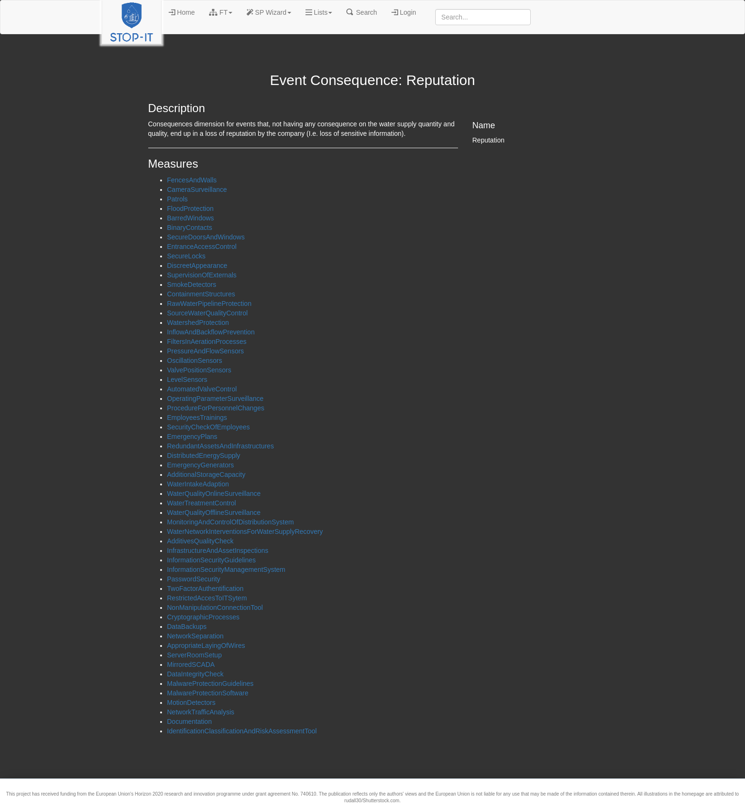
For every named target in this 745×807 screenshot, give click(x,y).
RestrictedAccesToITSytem (207, 598)
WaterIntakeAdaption (198, 484)
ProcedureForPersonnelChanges (216, 408)
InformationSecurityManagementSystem (226, 569)
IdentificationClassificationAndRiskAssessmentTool (242, 731)
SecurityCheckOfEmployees (208, 427)
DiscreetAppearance (197, 265)
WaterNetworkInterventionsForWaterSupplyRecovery (245, 531)
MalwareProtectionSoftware (207, 693)
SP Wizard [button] (269, 12)
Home (182, 12)
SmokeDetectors (191, 284)
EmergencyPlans (192, 436)
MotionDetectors (191, 702)
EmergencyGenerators (200, 465)
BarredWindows (190, 218)
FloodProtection (190, 208)
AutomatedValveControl (202, 389)
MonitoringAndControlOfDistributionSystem (230, 522)
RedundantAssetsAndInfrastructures (220, 446)
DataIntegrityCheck (195, 674)
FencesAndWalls (192, 180)
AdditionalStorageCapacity (206, 474)
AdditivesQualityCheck (200, 541)
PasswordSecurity (193, 579)
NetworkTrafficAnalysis (201, 712)
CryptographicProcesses (203, 617)
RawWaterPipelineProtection (209, 303)
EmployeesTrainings (197, 417)
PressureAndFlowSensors (205, 351)
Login (404, 12)
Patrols (177, 199)
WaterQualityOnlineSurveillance (214, 493)
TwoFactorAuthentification (205, 588)
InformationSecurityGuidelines (211, 560)
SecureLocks (186, 256)
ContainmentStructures (201, 294)
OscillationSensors (194, 360)
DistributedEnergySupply (203, 455)
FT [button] (220, 12)
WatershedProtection (198, 322)
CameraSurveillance (197, 189)
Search (361, 12)
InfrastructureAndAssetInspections (217, 550)
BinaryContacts (189, 227)
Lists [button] (319, 12)
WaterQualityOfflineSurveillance (214, 512)
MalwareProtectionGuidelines (210, 683)
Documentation (189, 721)
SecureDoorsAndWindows (206, 237)
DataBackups (187, 626)
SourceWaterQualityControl (207, 313)
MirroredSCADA (191, 664)
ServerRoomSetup (194, 655)
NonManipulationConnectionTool (215, 607)
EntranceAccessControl (202, 246)
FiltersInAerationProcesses (207, 341)
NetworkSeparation (195, 636)
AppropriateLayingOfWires (206, 645)
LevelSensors (187, 379)
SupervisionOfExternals (202, 275)
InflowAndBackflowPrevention (211, 332)
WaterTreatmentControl (201, 503)
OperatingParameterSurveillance (215, 398)
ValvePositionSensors (199, 370)
